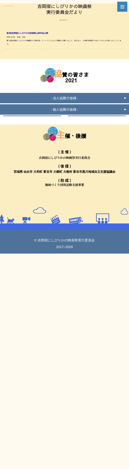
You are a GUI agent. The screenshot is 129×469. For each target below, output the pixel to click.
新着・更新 (21, 37)
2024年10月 (11, 6)
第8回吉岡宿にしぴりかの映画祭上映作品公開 (27, 32)
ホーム (4, 6)
